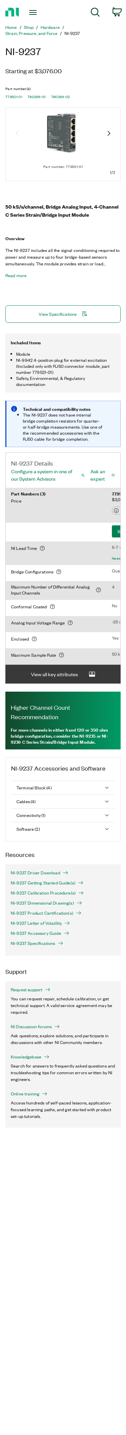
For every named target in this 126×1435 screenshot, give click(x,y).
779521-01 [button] (13, 96)
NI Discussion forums (35, 1027)
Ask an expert (97, 475)
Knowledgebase (30, 1057)
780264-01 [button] (37, 96)
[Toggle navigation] (33, 12)
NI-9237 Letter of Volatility (40, 923)
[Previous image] (17, 134)
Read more (16, 275)
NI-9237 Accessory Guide (40, 933)
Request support (30, 990)
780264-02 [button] (60, 96)
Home (11, 27)
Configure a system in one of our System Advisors (41, 475)
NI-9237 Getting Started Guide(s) (47, 883)
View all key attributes (63, 674)
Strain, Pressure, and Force (31, 33)
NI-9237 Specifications (37, 943)
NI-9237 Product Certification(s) (46, 913)
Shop (29, 27)
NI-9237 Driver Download (39, 873)
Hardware (50, 27)
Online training (29, 1094)
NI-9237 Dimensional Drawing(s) (46, 903)
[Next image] (109, 134)
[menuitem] (95, 13)
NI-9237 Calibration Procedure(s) (47, 893)
